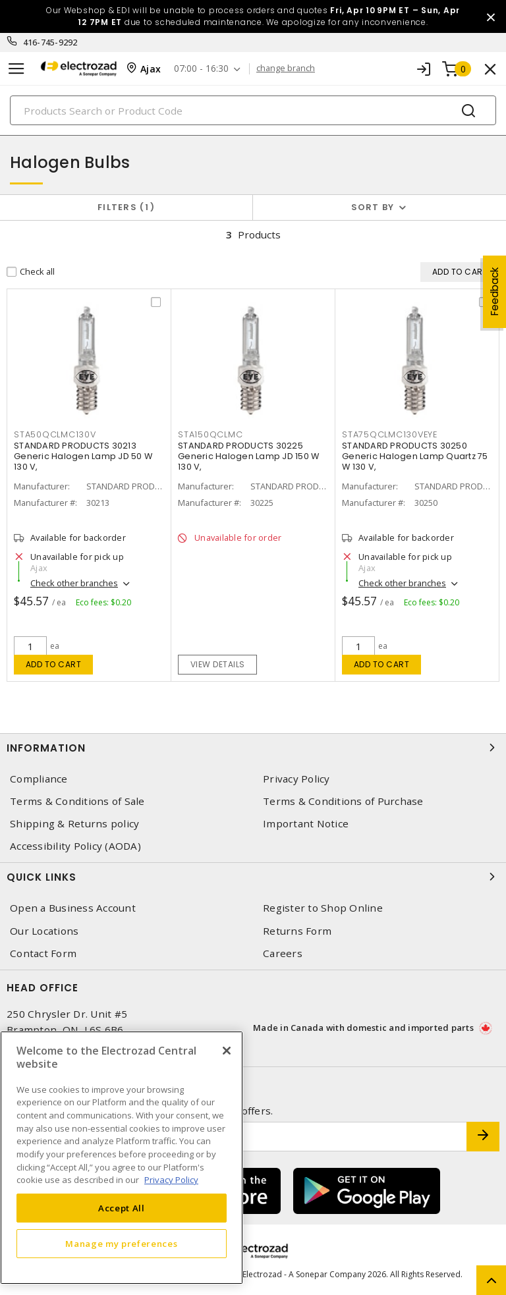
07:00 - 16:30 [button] (201, 68)
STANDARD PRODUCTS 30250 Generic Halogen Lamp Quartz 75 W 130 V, (415, 456)
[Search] (253, 110)
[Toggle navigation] (16, 69)
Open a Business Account (73, 908)
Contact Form (43, 953)
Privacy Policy (296, 779)
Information (253, 747)
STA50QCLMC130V (55, 434)
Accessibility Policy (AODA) (75, 846)
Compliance (39, 779)
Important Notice (306, 823)
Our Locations (44, 931)
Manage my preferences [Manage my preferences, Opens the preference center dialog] (121, 1244)
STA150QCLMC (210, 434)
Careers (282, 953)
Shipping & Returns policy (74, 823)
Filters (126, 207)
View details (217, 664)
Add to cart (54, 664)
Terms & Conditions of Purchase (343, 801)
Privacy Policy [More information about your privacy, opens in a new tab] (171, 1180)
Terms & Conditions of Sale (77, 801)
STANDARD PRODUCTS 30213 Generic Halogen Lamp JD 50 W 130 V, (83, 456)
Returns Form (297, 931)
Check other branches (74, 583)
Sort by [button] (373, 207)
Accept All (121, 1208)
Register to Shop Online (323, 908)
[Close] (226, 1050)
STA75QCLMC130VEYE (389, 434)
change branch (285, 68)
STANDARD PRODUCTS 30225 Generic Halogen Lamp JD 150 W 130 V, (248, 456)
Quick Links (253, 876)
